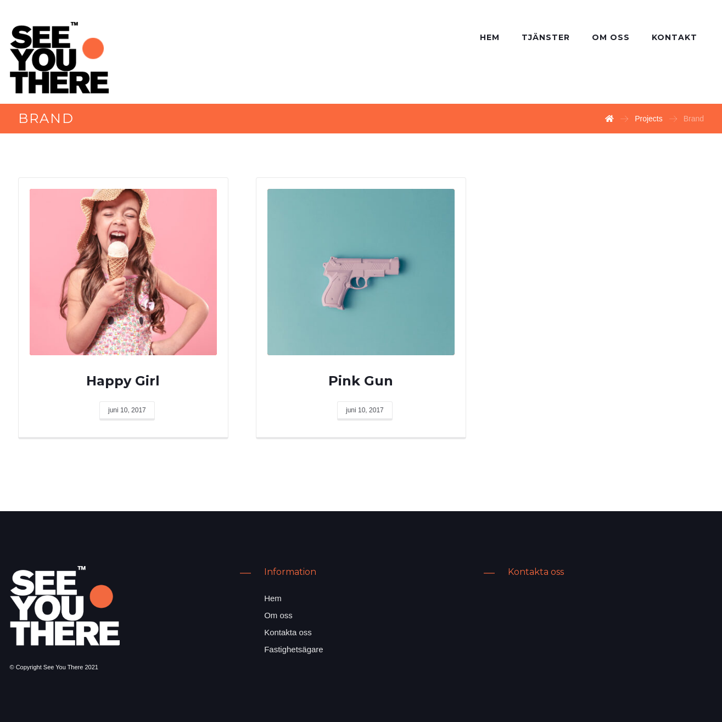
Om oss (278, 615)
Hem (273, 598)
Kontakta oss (288, 632)
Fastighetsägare (293, 649)
